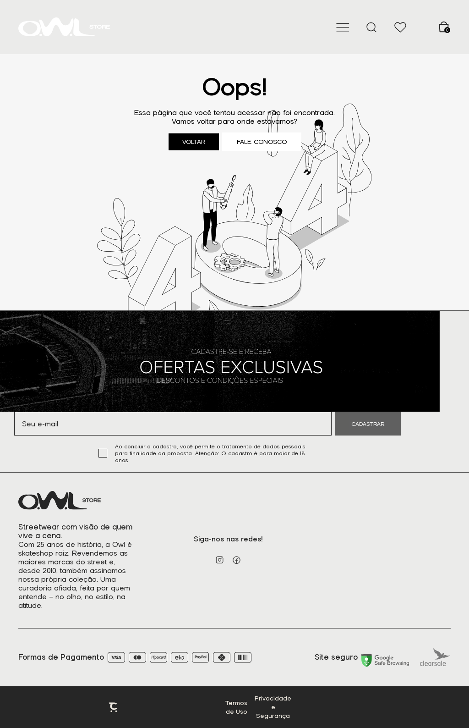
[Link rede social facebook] (236, 560)
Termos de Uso (236, 707)
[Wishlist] (400, 27)
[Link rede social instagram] (219, 560)
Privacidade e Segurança (273, 707)
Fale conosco (262, 142)
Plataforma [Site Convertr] (114, 707)
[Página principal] (64, 27)
